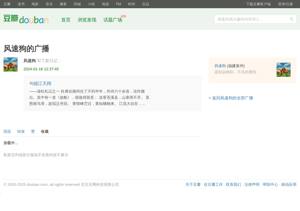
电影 (35, 4)
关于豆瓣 (193, 184)
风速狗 (29, 60)
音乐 (49, 4)
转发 (21, 131)
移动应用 (288, 184)
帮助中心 (270, 184)
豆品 (145, 4)
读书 (21, 4)
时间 (131, 4)
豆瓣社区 (30, 20)
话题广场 (112, 19)
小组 (91, 4)
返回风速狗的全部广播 (232, 98)
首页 (66, 19)
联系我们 (233, 184)
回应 (7, 131)
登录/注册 (285, 4)
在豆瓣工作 (213, 184)
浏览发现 (88, 19)
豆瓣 (7, 4)
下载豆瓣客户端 (258, 4)
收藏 (45, 131)
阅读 (105, 4)
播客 (63, 4)
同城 (77, 4)
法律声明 (252, 184)
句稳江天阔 (40, 83)
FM (118, 4)
